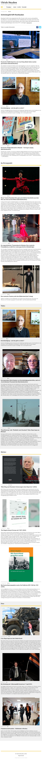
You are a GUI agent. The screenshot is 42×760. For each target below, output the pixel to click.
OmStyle (25, 757)
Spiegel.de (29, 22)
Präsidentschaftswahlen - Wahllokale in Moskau (14, 736)
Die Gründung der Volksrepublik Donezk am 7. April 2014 (17, 691)
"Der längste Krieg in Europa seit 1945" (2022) (14, 533)
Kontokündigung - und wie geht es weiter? (13, 108)
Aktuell (9, 11)
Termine (8, 7)
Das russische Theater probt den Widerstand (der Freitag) (17, 297)
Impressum (21, 755)
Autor (14, 7)
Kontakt (24, 7)
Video (3, 307)
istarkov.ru (19, 757)
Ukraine (8, 531)
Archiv (19, 7)
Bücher (3, 455)
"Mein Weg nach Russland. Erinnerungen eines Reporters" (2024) (19, 490)
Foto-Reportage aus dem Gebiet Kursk (12, 644)
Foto (2, 609)
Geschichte (10, 488)
